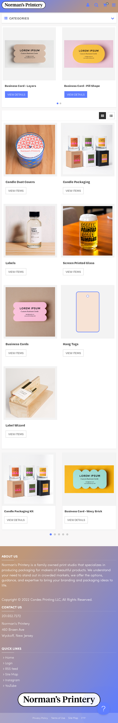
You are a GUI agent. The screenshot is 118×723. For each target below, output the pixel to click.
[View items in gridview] (102, 115)
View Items (16, 190)
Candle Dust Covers (20, 182)
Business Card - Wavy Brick (83, 511)
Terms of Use (58, 717)
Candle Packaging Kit (19, 511)
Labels (11, 263)
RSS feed (11, 669)
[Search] (96, 5)
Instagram (12, 680)
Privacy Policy (40, 717)
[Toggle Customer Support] (103, 708)
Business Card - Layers (20, 86)
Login (9, 663)
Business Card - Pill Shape (82, 86)
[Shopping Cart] (105, 5)
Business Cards (17, 344)
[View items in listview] (111, 115)
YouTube (10, 685)
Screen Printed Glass (78, 263)
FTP (83, 717)
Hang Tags (70, 344)
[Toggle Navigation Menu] (113, 5)
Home (9, 657)
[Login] (87, 5)
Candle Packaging (76, 182)
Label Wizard (15, 425)
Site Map (11, 674)
